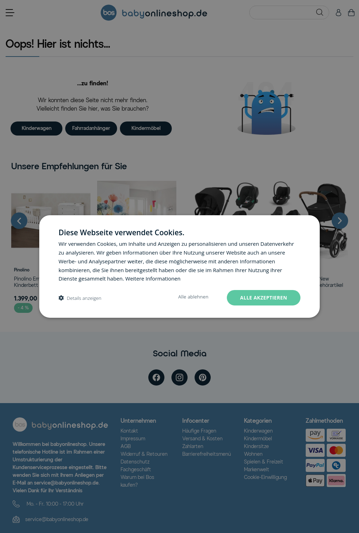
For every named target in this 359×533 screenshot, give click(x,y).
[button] (80, 298)
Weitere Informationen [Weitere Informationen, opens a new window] (153, 278)
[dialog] (179, 266)
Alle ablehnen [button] (192, 297)
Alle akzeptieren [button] (263, 297)
